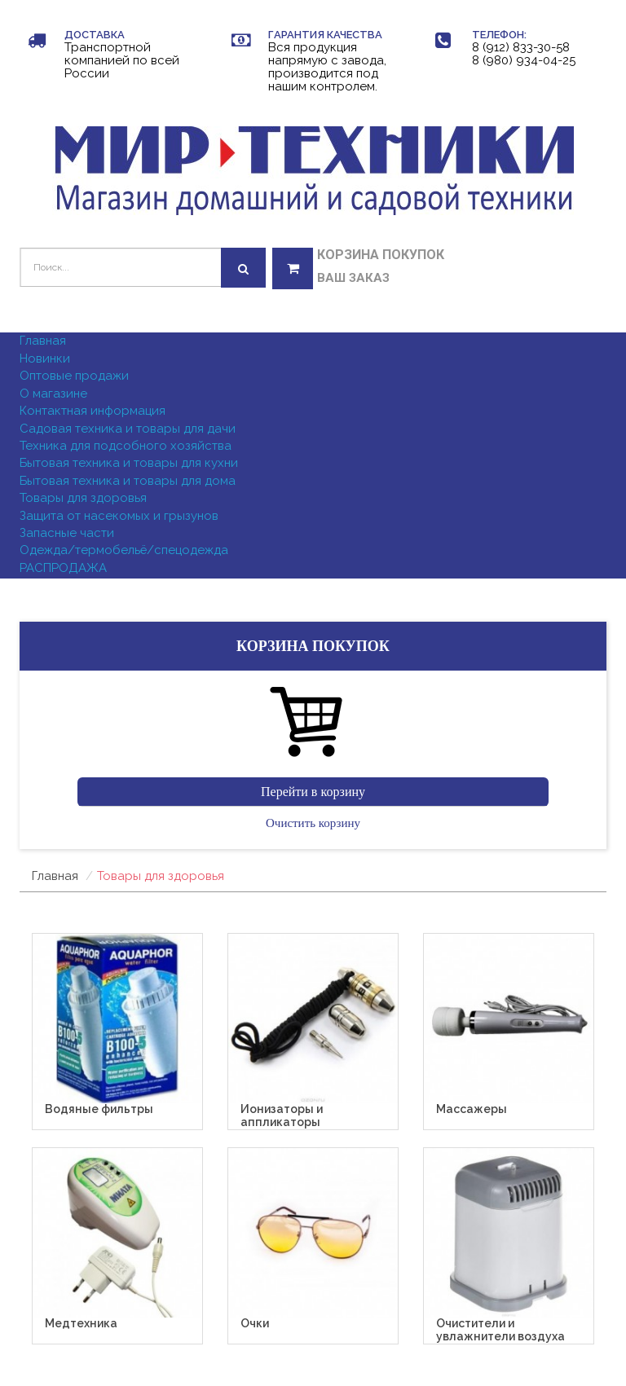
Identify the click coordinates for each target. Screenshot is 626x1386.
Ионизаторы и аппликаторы (281, 1115)
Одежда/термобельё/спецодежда (124, 550)
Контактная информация (92, 410)
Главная (43, 340)
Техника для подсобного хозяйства (125, 445)
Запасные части (67, 533)
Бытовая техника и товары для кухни (129, 462)
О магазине (53, 393)
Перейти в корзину (313, 792)
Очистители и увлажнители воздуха (500, 1330)
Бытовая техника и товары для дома (128, 480)
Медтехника (81, 1324)
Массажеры (471, 1109)
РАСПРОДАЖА (63, 568)
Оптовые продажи (74, 375)
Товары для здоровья (83, 498)
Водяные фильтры (99, 1109)
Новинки (45, 358)
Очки (254, 1324)
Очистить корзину (313, 822)
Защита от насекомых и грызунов (119, 515)
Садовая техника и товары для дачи (128, 428)
